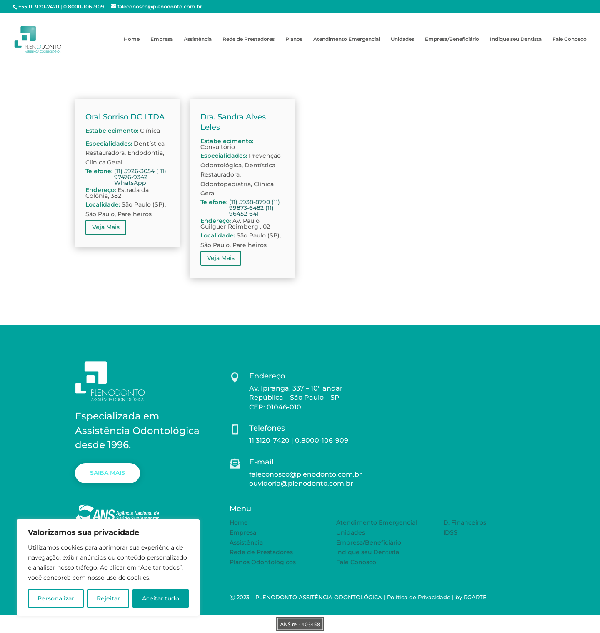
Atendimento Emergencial (346, 39)
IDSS (450, 532)
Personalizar (56, 598)
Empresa (161, 39)
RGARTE (475, 597)
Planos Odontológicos (263, 562)
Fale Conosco (569, 39)
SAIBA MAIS (107, 473)
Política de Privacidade (418, 597)
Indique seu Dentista (516, 39)
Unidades (402, 39)
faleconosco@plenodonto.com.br (305, 474)
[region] (108, 567)
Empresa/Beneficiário (452, 39)
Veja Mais (106, 227)
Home (132, 39)
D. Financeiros (464, 522)
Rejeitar (108, 598)
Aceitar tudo (160, 598)
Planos (293, 39)
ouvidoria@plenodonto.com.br (301, 483)
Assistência (198, 39)
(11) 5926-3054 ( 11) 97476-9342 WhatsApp (140, 177)
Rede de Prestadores (248, 39)
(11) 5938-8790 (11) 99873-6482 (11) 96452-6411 (254, 208)
